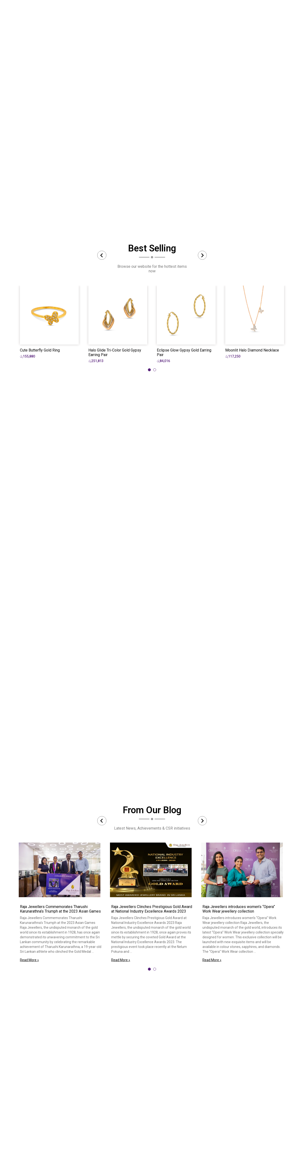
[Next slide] (202, 255)
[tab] (149, 369)
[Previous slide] (101, 255)
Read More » (29, 960)
